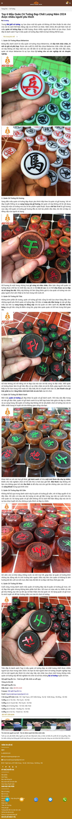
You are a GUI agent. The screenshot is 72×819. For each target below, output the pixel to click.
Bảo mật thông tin (6, 779)
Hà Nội (64, 697)
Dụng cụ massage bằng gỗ (9, 814)
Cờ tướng (12, 9)
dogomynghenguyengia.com (11, 756)
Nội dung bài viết (9, 37)
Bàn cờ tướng (5, 791)
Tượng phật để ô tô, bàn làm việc (11, 810)
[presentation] (5, 731)
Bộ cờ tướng (5, 796)
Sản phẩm (4, 775)
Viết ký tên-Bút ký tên (7, 812)
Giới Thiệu (4, 777)
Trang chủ (4, 9)
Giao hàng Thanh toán (7, 784)
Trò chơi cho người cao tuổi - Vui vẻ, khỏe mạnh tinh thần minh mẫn (23, 733)
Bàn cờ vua (4, 794)
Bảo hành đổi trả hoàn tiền (9, 781)
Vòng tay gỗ (4, 807)
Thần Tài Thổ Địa (6, 805)
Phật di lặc (4, 803)
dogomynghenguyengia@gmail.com (13, 760)
